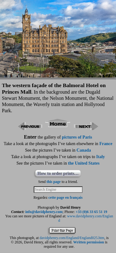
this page (54, 182)
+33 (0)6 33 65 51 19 (91, 212)
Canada (83, 150)
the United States (84, 163)
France (105, 143)
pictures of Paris (77, 137)
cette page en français (66, 197)
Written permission (88, 242)
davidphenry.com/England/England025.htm (72, 238)
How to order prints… (58, 173)
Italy (100, 156)
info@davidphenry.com (43, 212)
